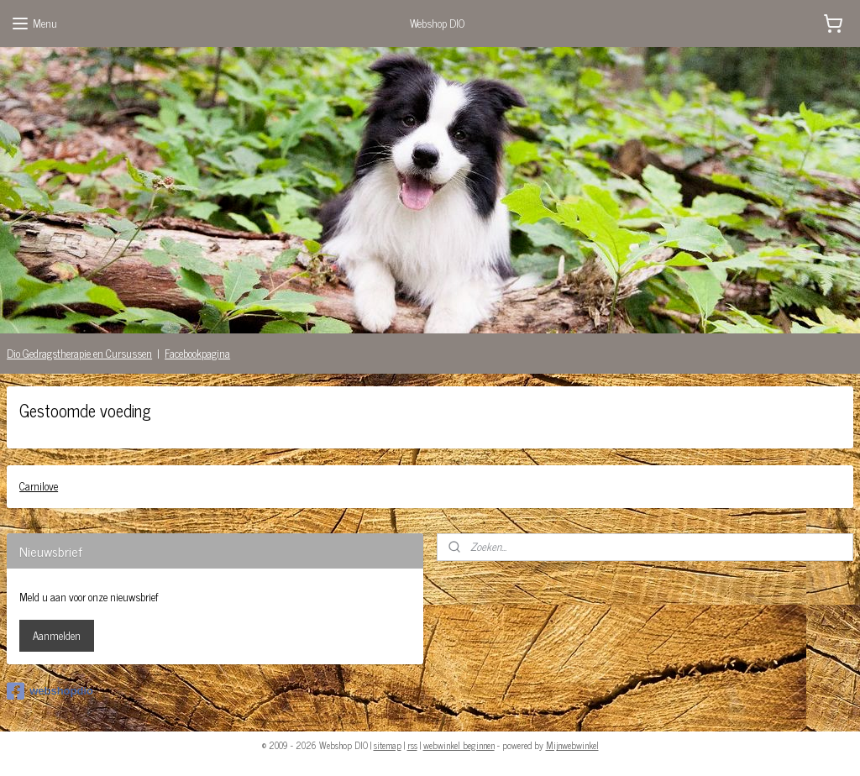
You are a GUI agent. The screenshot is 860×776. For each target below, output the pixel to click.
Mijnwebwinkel (572, 744)
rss (412, 744)
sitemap (387, 744)
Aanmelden (57, 635)
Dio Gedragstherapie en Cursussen (79, 353)
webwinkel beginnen (459, 744)
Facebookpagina (197, 353)
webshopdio (50, 691)
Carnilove (38, 486)
